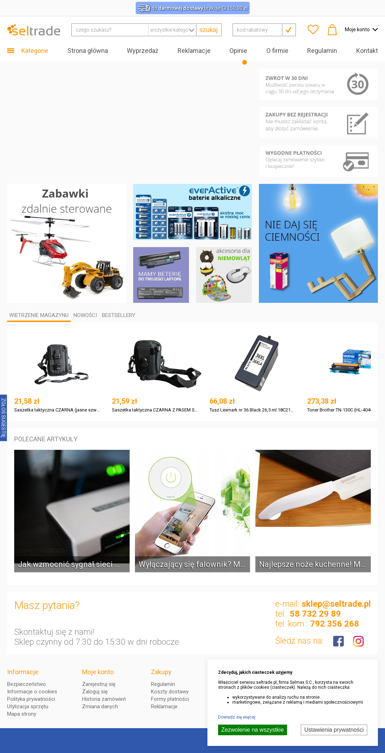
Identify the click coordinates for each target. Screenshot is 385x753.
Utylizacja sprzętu (27, 706)
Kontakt (367, 50)
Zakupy (161, 672)
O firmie (277, 50)
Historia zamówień (104, 699)
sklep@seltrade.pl (336, 604)
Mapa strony (21, 714)
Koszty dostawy (170, 691)
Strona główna (87, 50)
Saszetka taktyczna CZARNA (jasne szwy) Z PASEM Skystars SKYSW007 (57, 410)
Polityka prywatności (31, 699)
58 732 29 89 (315, 614)
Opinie (238, 50)
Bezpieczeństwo (26, 684)
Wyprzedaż (142, 50)
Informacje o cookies (32, 691)
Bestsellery (118, 315)
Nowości (85, 315)
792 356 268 (334, 624)
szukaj (209, 29)
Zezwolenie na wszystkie (252, 730)
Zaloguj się (95, 691)
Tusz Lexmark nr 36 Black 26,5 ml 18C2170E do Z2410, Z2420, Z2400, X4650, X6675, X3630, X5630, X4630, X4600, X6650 (253, 410)
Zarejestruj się (98, 684)
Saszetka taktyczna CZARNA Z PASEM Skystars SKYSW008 (155, 410)
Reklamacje (194, 50)
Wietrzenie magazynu (39, 315)
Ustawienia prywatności (334, 730)
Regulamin (322, 50)
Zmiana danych (100, 706)
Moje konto (98, 672)
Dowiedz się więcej (236, 717)
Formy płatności (170, 699)
